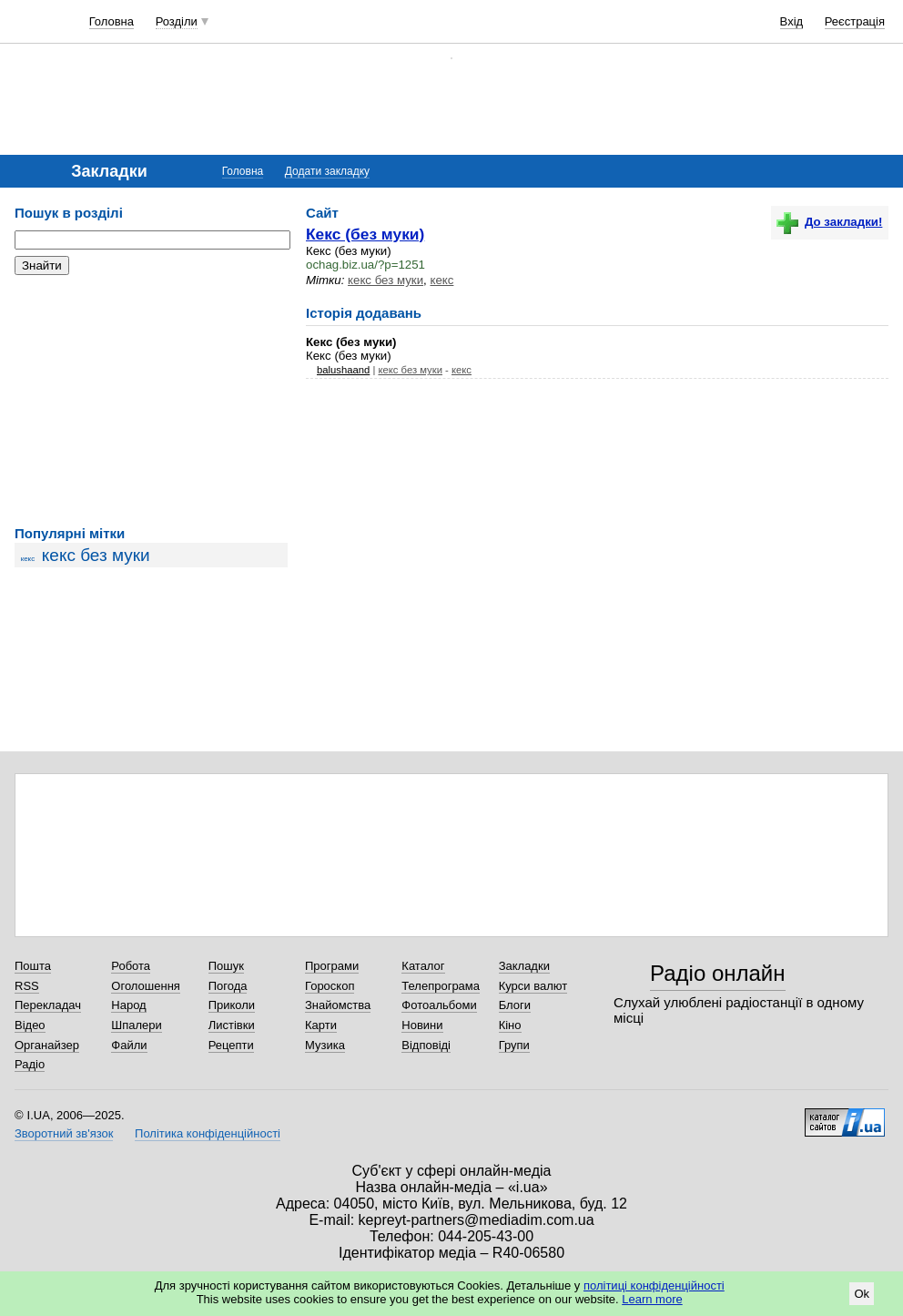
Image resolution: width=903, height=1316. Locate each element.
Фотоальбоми (438, 1005)
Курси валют (533, 986)
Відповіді (426, 1045)
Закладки (524, 966)
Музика (325, 1045)
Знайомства (337, 1005)
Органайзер (47, 1045)
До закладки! (829, 222)
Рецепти (231, 1045)
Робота (130, 966)
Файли (129, 1045)
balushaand (343, 369)
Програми (332, 966)
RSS (27, 986)
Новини (421, 1025)
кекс (28, 559)
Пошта (33, 966)
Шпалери (136, 1025)
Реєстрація (855, 21)
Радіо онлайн (718, 973)
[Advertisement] (151, 401)
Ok (861, 1294)
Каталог (422, 966)
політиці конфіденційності (654, 1285)
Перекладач (48, 1005)
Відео (30, 1025)
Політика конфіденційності (207, 1133)
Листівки (231, 1025)
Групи (514, 1045)
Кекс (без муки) (365, 234)
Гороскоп (329, 986)
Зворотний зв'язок (64, 1133)
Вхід (792, 21)
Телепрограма (440, 986)
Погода (228, 986)
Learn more (652, 1299)
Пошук (226, 966)
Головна (111, 21)
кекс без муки (96, 555)
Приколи (231, 1005)
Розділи (177, 21)
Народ (128, 1005)
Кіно (510, 1025)
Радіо (30, 1064)
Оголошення (145, 986)
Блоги (515, 1005)
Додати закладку (327, 171)
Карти (321, 1025)
